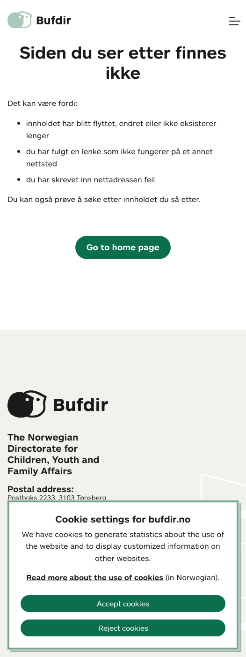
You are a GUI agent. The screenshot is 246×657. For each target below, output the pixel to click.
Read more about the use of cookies (95, 577)
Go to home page (123, 247)
